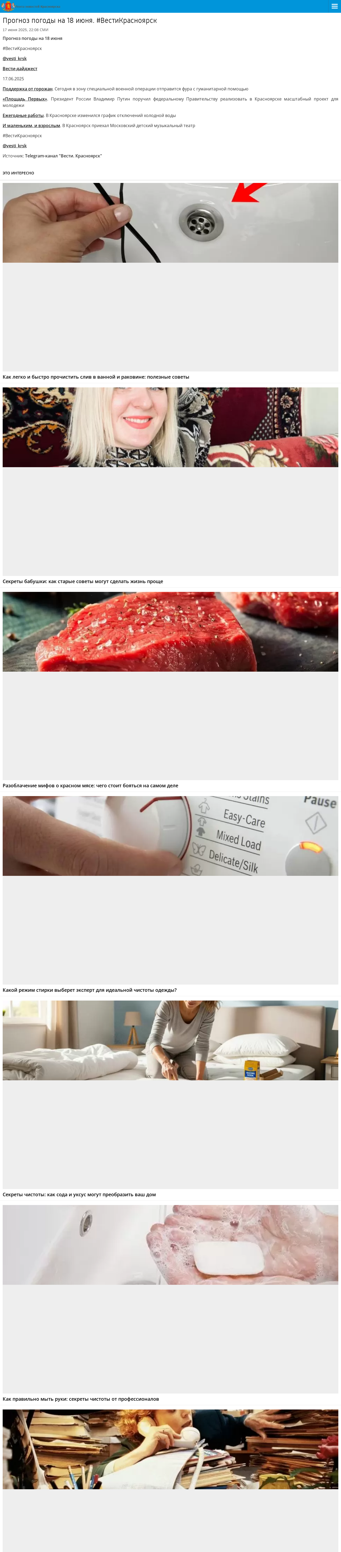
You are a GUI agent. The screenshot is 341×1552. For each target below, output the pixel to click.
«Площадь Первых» (25, 99)
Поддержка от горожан (27, 89)
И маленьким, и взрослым (31, 125)
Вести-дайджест (20, 69)
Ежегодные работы (23, 115)
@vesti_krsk (15, 58)
